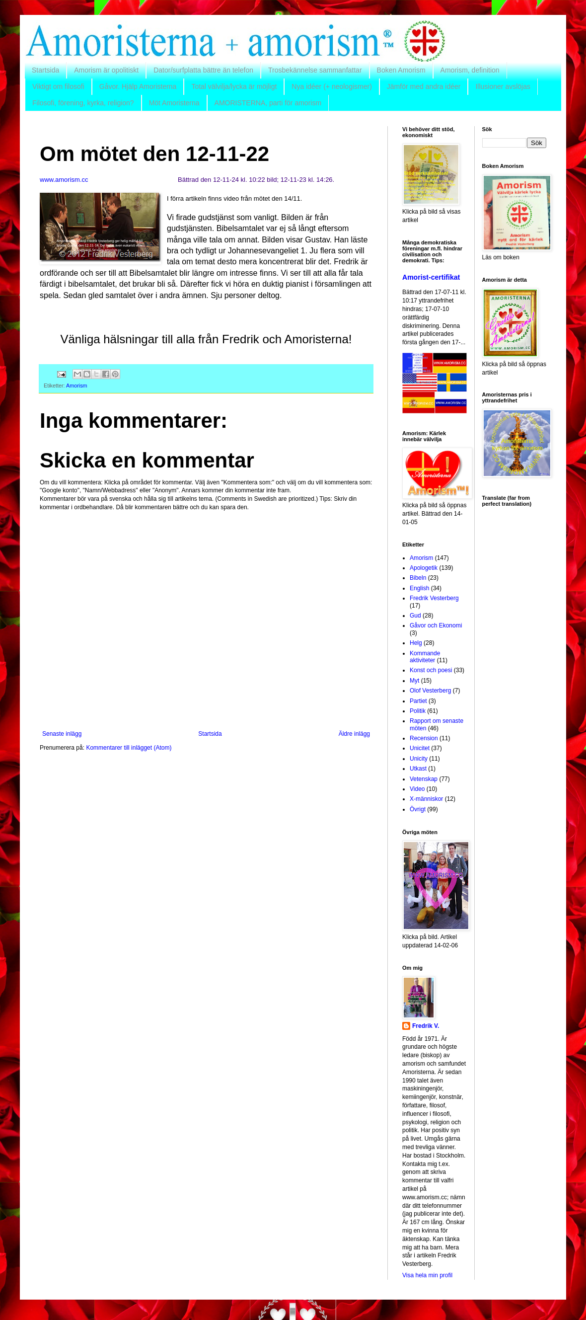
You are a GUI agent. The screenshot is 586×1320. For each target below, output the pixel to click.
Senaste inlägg (61, 733)
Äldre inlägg (354, 733)
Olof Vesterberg (430, 690)
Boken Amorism (401, 70)
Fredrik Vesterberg (434, 598)
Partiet (418, 701)
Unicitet (420, 748)
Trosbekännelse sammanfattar (315, 70)
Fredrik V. (425, 1025)
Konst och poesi (431, 670)
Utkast (418, 768)
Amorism (76, 385)
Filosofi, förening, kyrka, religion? (83, 103)
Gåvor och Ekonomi (436, 625)
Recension (424, 738)
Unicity (419, 758)
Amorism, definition (470, 70)
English (419, 588)
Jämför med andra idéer (424, 86)
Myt (414, 680)
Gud (415, 615)
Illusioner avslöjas (502, 86)
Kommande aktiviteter (425, 657)
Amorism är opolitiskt (106, 70)
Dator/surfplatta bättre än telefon (203, 70)
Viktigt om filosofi (58, 86)
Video (417, 788)
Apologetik (424, 567)
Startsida (45, 70)
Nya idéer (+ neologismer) (331, 86)
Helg (416, 642)
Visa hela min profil (427, 1275)
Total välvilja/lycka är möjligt (234, 86)
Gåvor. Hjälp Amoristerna (138, 86)
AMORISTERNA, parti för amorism (268, 103)
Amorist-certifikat (431, 277)
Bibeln (418, 577)
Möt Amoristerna (174, 103)
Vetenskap (424, 779)
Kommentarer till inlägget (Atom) (128, 747)
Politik (418, 710)
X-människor (426, 798)
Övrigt (418, 809)
